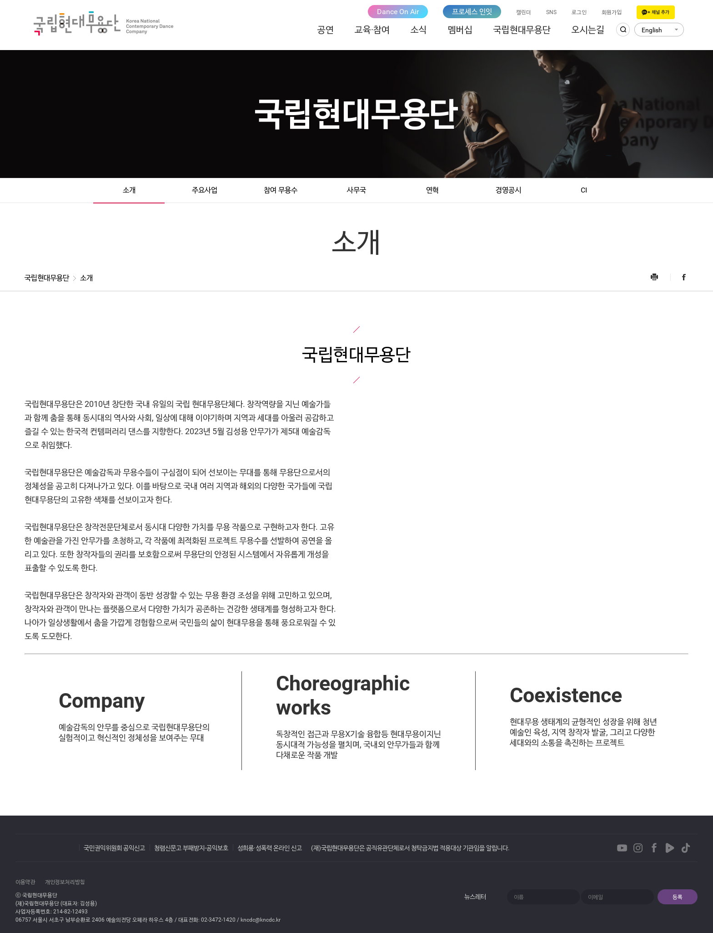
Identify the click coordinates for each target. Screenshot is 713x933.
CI (584, 190)
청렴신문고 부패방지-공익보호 (191, 848)
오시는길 (588, 29)
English (652, 30)
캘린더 (523, 12)
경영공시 (508, 190)
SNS (551, 12)
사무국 (356, 190)
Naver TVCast (670, 848)
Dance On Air (398, 11)
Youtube (622, 848)
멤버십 (460, 29)
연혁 (432, 190)
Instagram (638, 848)
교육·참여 (372, 29)
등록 (678, 897)
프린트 (660, 277)
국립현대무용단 (522, 29)
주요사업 (204, 190)
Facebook (679, 277)
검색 (623, 29)
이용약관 (25, 882)
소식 (419, 29)
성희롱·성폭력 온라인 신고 (269, 848)
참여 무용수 (280, 190)
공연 (325, 29)
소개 (129, 190)
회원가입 (612, 12)
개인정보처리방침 (65, 882)
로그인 (579, 12)
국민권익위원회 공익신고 (114, 848)
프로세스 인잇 (472, 11)
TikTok (686, 848)
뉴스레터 (475, 896)
